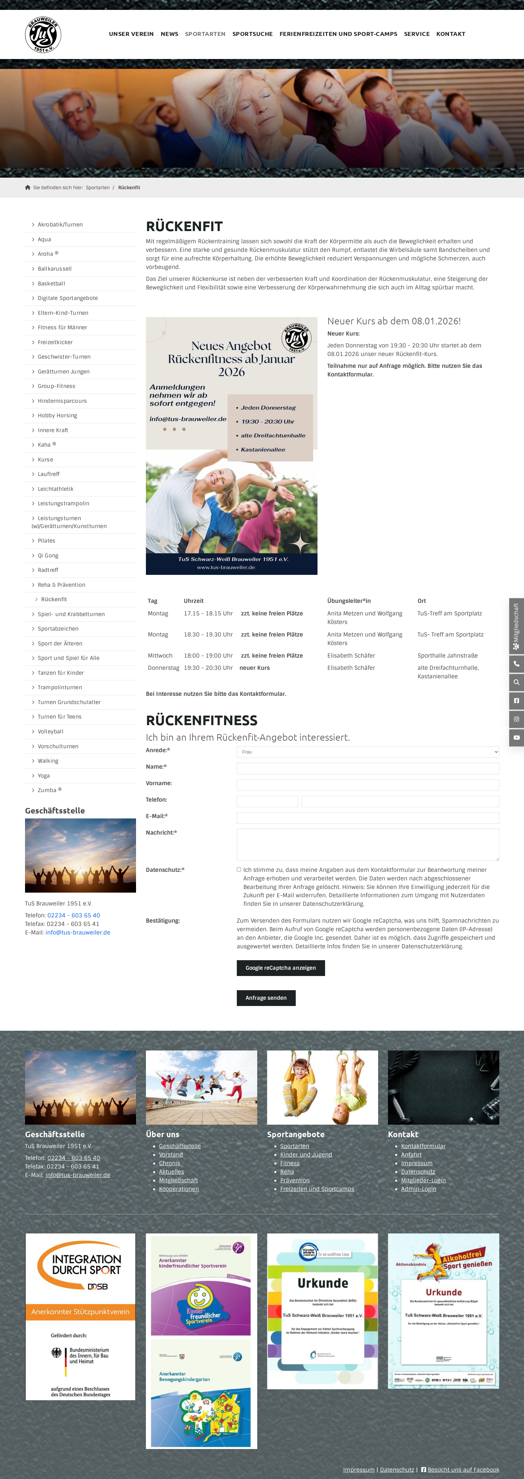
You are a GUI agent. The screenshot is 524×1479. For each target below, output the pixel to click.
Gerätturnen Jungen (64, 371)
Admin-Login (418, 1189)
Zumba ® (50, 790)
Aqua (44, 239)
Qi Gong (48, 555)
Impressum (417, 1163)
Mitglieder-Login (423, 1180)
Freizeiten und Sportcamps (317, 1189)
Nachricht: (161, 832)
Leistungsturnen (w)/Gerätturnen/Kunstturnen (69, 522)
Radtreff (48, 570)
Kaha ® (47, 444)
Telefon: (156, 799)
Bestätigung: (163, 920)
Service (417, 33)
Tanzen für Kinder (61, 672)
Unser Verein (131, 33)
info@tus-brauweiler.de (77, 932)
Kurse (45, 459)
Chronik (169, 1163)
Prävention (295, 1180)
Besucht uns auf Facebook (463, 1469)
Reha (287, 1171)
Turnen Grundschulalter (69, 702)
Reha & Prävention (61, 584)
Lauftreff (49, 474)
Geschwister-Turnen (64, 356)
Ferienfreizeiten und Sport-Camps (339, 33)
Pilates (46, 540)
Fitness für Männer (62, 327)
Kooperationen (179, 1189)
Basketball (51, 283)
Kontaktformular (423, 1146)
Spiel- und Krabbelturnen (71, 614)
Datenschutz (418, 1171)
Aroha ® (48, 254)
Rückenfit (129, 188)
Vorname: (159, 783)
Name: (156, 766)
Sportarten (205, 33)
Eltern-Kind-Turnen (63, 313)
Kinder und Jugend (306, 1154)
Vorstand (171, 1154)
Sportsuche (253, 33)
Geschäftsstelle (180, 1146)
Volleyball (51, 731)
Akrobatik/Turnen (60, 224)
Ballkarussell (55, 268)
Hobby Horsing (57, 415)
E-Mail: (157, 816)
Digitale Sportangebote (68, 298)
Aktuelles (171, 1171)
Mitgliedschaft (178, 1180)
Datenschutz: (165, 869)
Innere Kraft (53, 430)
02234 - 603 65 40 (73, 915)
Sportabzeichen (58, 628)
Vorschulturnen (58, 746)
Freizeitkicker (55, 342)
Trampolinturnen (60, 687)
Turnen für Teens (60, 716)
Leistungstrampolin (64, 503)
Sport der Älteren (60, 643)
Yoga (44, 775)
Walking (48, 760)
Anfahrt (411, 1154)
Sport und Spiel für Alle (69, 658)
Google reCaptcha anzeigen (281, 967)
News (170, 33)
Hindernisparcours (62, 401)
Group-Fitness (57, 386)
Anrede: (158, 750)
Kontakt (451, 33)
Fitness (290, 1163)
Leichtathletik (56, 489)
